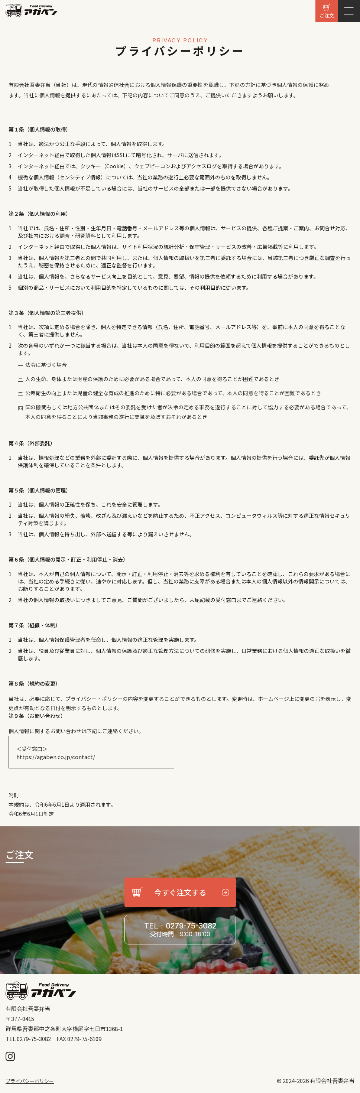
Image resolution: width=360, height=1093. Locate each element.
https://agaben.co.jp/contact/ (55, 757)
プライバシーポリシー (30, 1080)
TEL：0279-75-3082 (180, 929)
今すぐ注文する (180, 892)
